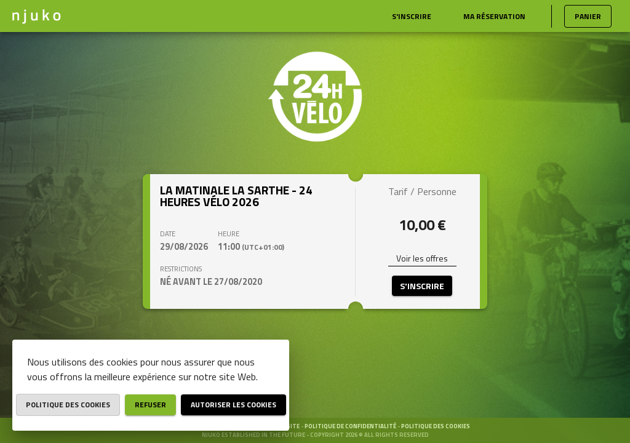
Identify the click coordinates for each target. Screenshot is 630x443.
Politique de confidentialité (351, 426)
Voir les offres (422, 258)
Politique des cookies (435, 426)
